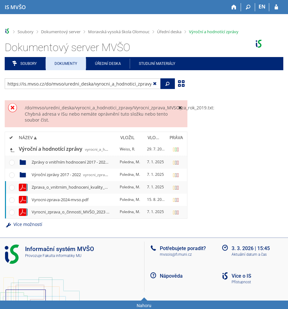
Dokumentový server (61, 31)
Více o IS (241, 276)
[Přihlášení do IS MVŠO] (276, 7)
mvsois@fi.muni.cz (176, 254)
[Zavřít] (180, 108)
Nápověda (171, 276)
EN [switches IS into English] (262, 6)
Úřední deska (169, 31)
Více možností (23, 224)
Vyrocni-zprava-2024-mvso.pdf (60, 199)
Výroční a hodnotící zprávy (213, 31)
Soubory (26, 31)
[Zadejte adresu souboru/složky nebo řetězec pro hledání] (82, 83)
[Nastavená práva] (176, 149)
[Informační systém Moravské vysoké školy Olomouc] (15, 7)
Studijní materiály (157, 63)
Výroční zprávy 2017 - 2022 (72, 174)
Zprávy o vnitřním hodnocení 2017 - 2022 (110, 162)
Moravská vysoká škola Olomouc (118, 31)
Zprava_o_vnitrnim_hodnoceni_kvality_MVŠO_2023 (115, 187)
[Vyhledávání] (248, 7)
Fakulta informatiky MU (62, 256)
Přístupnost (241, 282)
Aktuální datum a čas (249, 254)
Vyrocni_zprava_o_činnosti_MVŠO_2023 (96, 212)
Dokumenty (66, 63)
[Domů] (234, 7)
